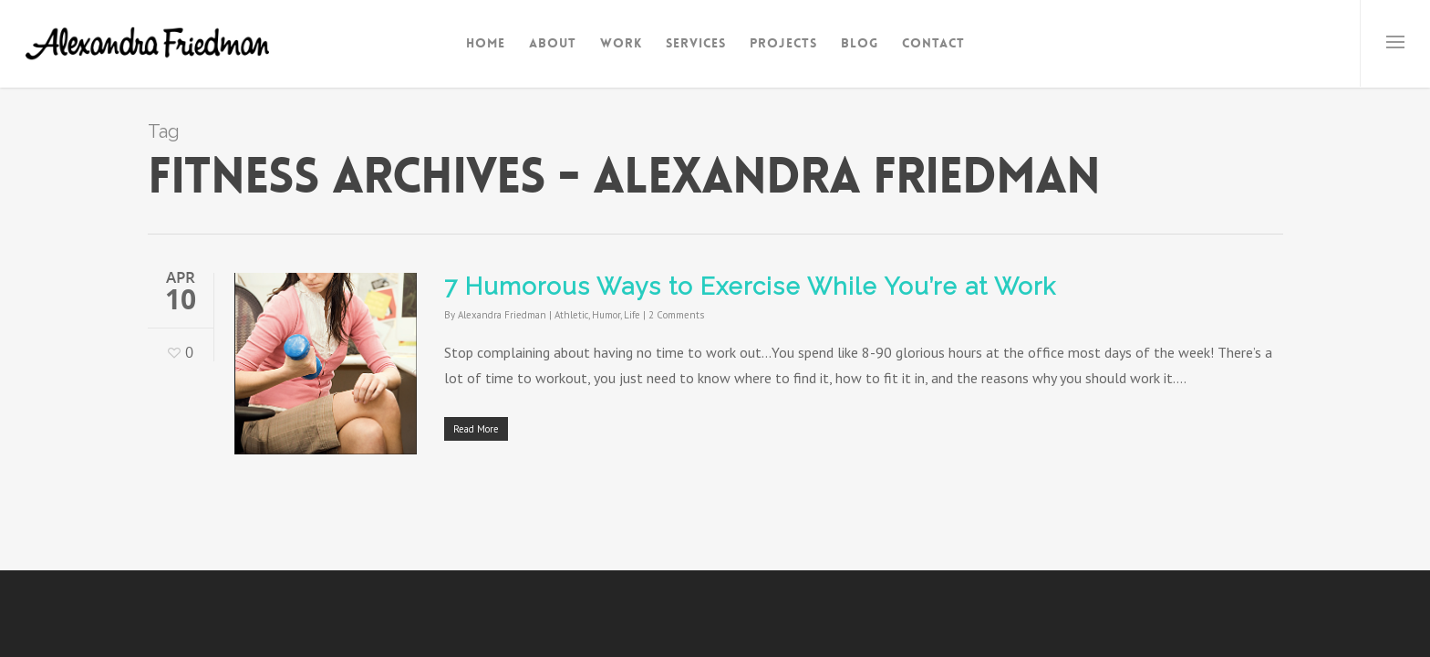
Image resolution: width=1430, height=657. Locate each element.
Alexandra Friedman (502, 314)
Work (621, 43)
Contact (933, 43)
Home (485, 43)
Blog (859, 43)
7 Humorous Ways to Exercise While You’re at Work (750, 286)
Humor (606, 314)
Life (632, 314)
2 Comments (676, 314)
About (552, 43)
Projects (783, 43)
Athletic (571, 314)
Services (696, 43)
